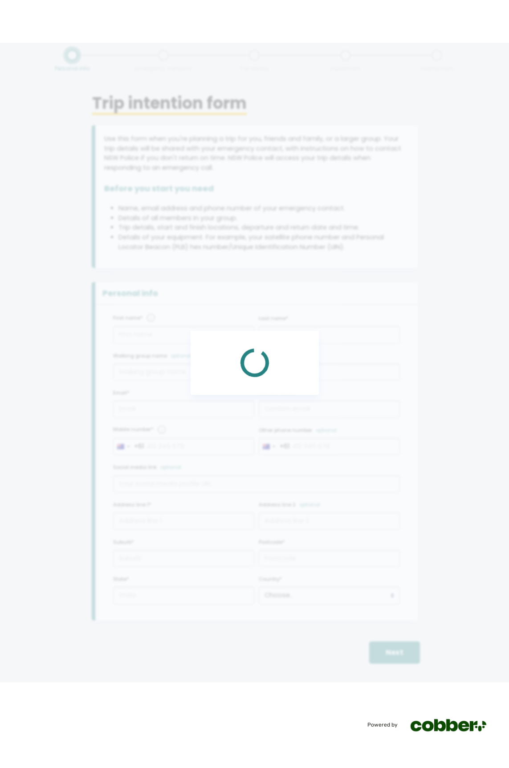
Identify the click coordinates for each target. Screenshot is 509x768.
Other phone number (285, 430)
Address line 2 (277, 504)
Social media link (135, 467)
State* (121, 579)
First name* (128, 317)
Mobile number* (133, 429)
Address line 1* (132, 504)
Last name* (274, 318)
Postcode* (272, 542)
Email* (121, 392)
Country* (270, 579)
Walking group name (140, 355)
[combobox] (129, 446)
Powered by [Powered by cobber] (432, 725)
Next (394, 652)
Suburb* (123, 542)
